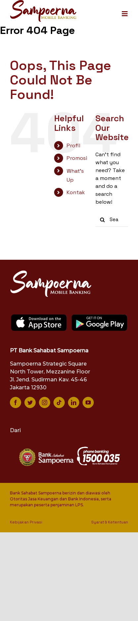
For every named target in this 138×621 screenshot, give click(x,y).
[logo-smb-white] (51, 272)
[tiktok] (59, 402)
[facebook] (15, 402)
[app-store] (39, 316)
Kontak (76, 192)
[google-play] (99, 316)
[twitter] (30, 402)
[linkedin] (73, 402)
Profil (73, 145)
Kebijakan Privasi (26, 522)
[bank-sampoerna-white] (46, 448)
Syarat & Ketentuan (109, 522)
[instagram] (44, 402)
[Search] (102, 220)
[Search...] (111, 220)
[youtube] (88, 402)
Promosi (77, 158)
